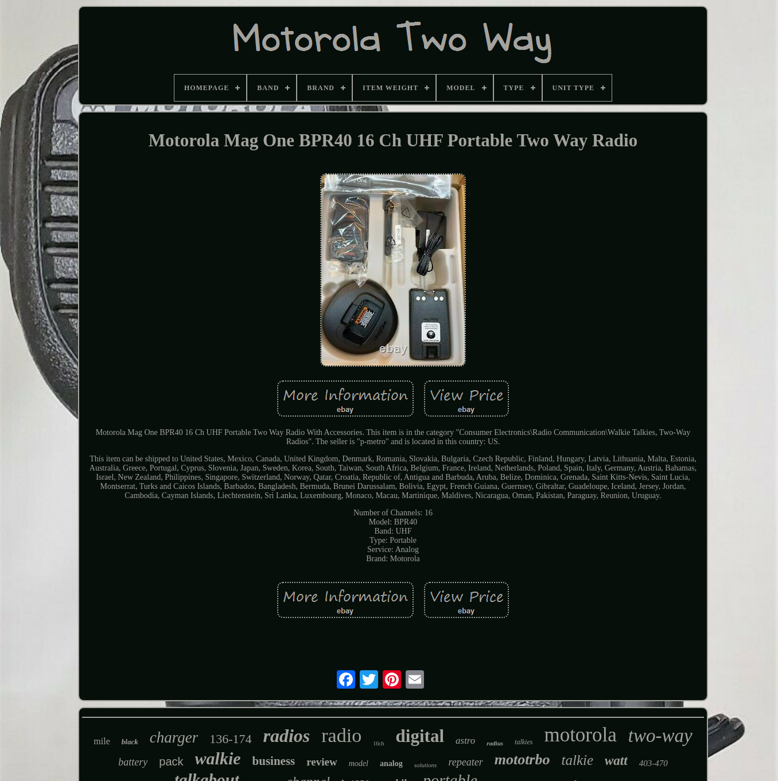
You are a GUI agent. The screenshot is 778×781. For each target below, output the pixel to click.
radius (495, 743)
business (273, 761)
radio (341, 735)
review (321, 762)
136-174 (230, 739)
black (130, 741)
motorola (580, 735)
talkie (578, 760)
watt (616, 760)
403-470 (653, 763)
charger (174, 737)
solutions (425, 764)
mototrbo (522, 759)
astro (465, 740)
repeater (465, 762)
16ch (378, 743)
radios (286, 735)
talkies (523, 742)
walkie (218, 758)
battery (132, 762)
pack (171, 761)
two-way (660, 735)
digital (420, 736)
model (358, 763)
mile (102, 741)
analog (391, 763)
